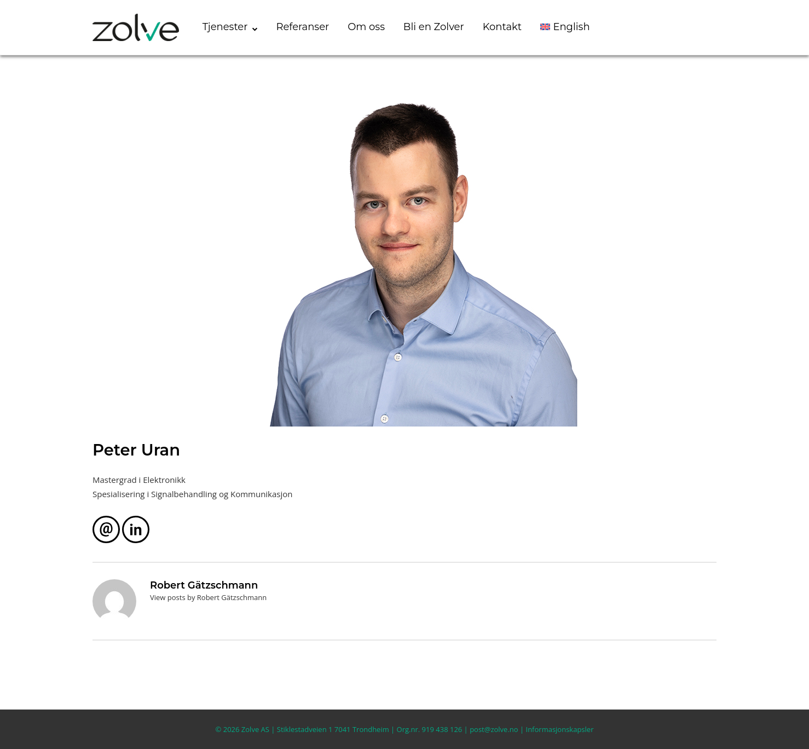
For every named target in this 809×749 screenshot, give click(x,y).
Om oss (366, 27)
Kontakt (502, 27)
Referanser (302, 27)
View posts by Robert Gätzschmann (208, 597)
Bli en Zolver (433, 27)
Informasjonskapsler (560, 729)
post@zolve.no (494, 729)
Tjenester (225, 27)
